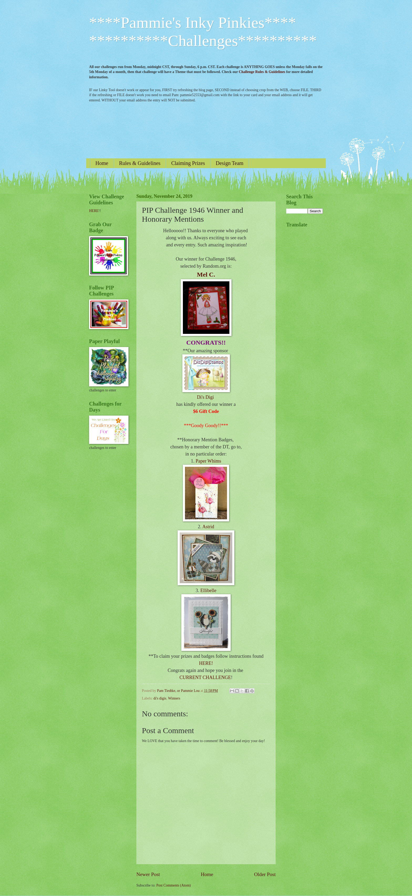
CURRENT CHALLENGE (205, 677)
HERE (94, 211)
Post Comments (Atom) (173, 885)
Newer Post (148, 874)
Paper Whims (208, 461)
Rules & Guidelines (140, 163)
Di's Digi (206, 397)
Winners (174, 698)
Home (101, 163)
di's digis (159, 698)
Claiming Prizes (188, 163)
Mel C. (206, 274)
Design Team (229, 163)
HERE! (206, 663)
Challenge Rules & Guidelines (262, 72)
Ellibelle (208, 590)
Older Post (265, 874)
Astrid (208, 526)
